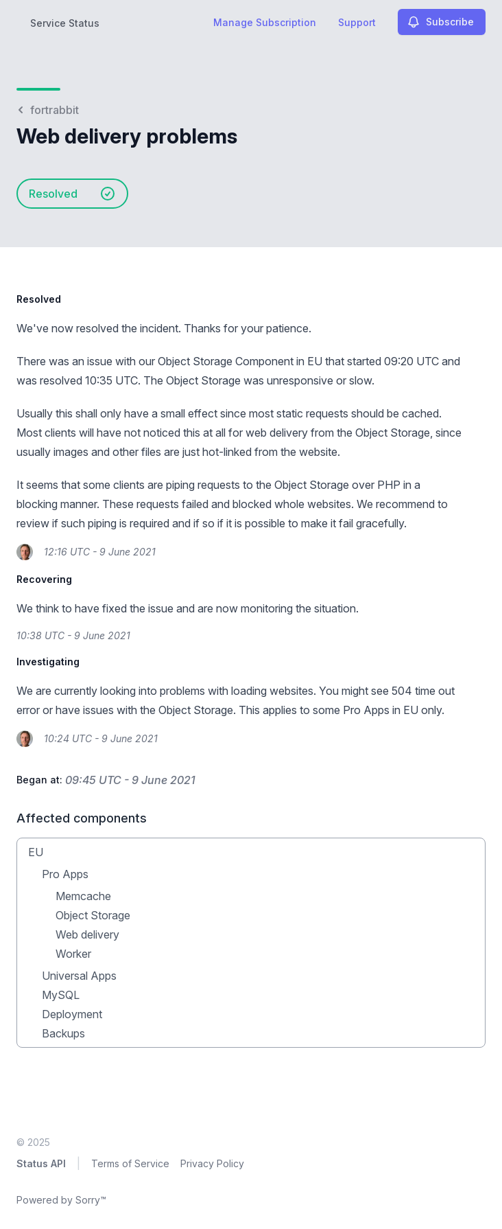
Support (357, 22)
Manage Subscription (264, 22)
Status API (41, 1163)
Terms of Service (130, 1163)
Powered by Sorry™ (61, 1200)
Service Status (64, 23)
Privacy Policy (212, 1163)
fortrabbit (47, 110)
